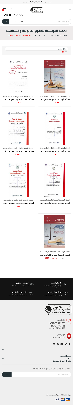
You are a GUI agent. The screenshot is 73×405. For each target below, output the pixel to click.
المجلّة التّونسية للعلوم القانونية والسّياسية (54, 99)
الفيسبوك (69, 344)
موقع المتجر (19, 15)
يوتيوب (62, 344)
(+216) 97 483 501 (57, 323)
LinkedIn (54, 344)
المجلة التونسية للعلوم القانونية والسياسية (55, 96)
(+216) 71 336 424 (57, 326)
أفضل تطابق (36, 49)
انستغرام (58, 344)
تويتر (66, 344)
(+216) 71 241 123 (57, 328)
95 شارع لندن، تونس (58, 337)
